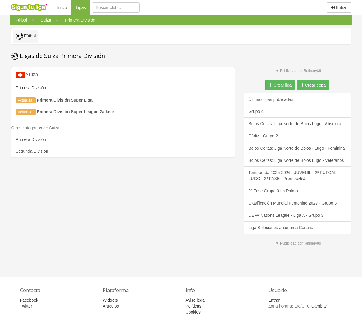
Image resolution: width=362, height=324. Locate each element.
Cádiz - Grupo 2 (263, 135)
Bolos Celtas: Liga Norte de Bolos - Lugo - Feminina (297, 148)
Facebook (29, 300)
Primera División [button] (31, 87)
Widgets (110, 300)
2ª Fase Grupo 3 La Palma (273, 190)
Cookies (193, 312)
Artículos (111, 306)
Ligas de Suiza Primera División (58, 56)
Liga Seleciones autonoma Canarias (282, 227)
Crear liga (280, 85)
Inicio (62, 7)
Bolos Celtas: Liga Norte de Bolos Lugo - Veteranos (296, 160)
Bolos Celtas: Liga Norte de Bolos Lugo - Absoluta (295, 123)
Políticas (193, 306)
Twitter (26, 306)
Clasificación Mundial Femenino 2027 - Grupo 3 (293, 203)
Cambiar (319, 306)
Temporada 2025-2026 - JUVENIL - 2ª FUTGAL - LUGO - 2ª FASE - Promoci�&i (294, 175)
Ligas (83, 7)
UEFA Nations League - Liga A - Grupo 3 (286, 215)
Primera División (31, 139)
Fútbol (26, 36)
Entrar (339, 7)
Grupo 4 (256, 111)
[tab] (123, 74)
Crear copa (313, 85)
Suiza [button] (27, 74)
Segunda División (32, 151)
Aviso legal (196, 300)
